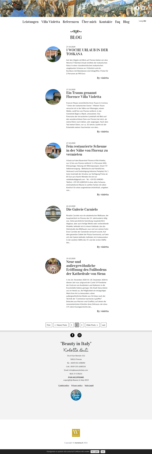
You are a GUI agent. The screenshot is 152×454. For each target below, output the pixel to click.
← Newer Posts (61, 325)
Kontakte (105, 22)
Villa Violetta (50, 22)
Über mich (89, 22)
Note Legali (89, 385)
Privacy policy (76, 385)
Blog (126, 22)
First (48, 325)
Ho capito (94, 452)
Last (103, 325)
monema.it (79, 439)
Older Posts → (92, 325)
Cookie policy (63, 385)
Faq (117, 22)
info (103, 452)
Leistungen (30, 22)
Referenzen (71, 22)
